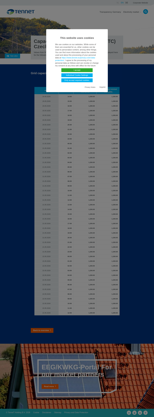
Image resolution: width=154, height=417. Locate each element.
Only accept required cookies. (77, 80)
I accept (77, 70)
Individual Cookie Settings (77, 75)
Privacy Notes (90, 87)
